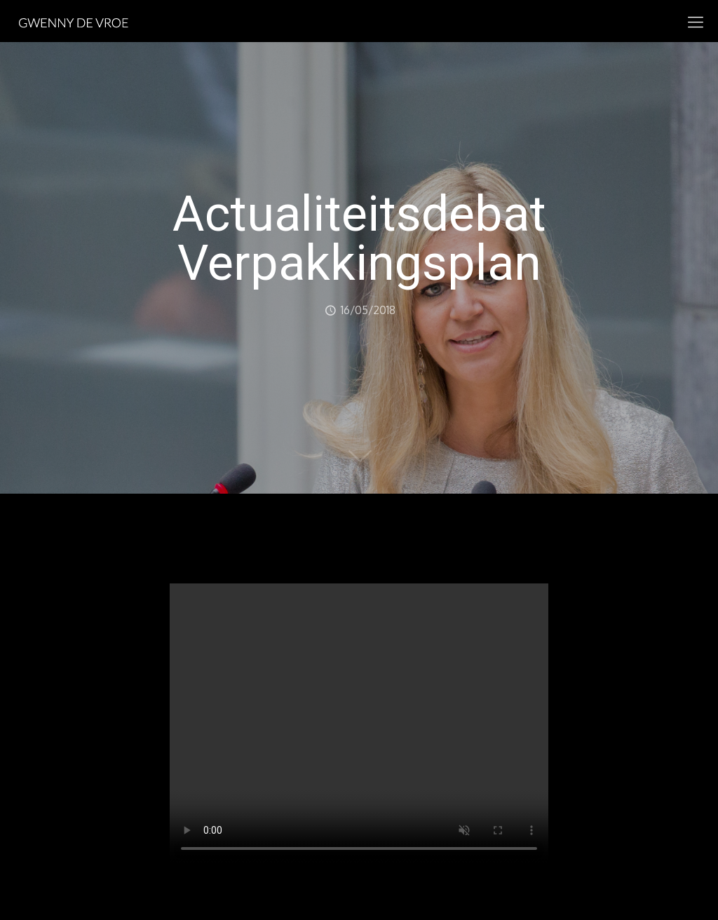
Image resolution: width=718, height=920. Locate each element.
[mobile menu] (695, 21)
